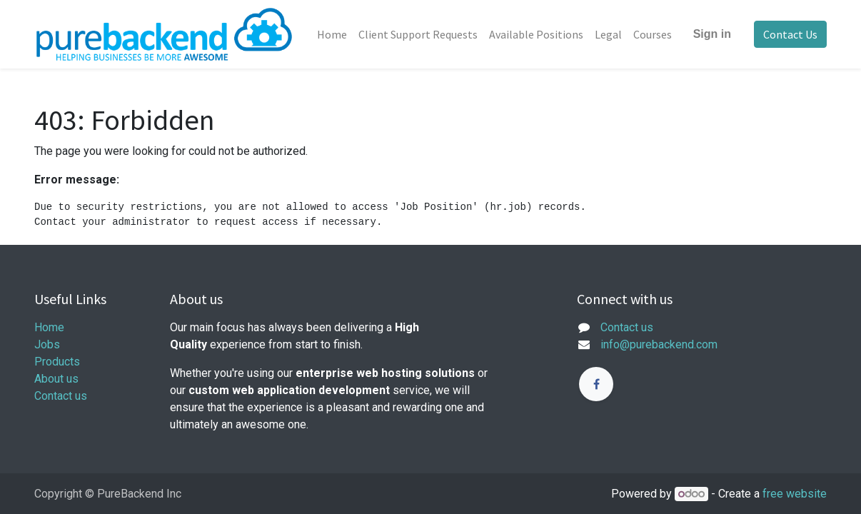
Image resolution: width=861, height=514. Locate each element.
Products (57, 361)
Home (49, 327)
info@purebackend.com (659, 344)
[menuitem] (332, 34)
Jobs (47, 344)
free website (794, 493)
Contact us (60, 396)
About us (56, 379)
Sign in (712, 34)
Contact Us (790, 34)
